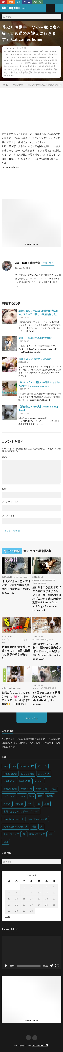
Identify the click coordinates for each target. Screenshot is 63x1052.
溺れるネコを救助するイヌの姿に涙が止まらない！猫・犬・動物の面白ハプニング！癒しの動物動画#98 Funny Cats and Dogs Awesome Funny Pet (46, 598)
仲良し (35, 63)
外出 (55, 63)
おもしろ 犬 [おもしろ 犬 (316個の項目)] (44, 773)
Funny (6, 57)
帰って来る (9, 66)
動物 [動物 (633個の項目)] (31, 796)
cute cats (42, 583)
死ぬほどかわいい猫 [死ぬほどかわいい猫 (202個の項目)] (37, 819)
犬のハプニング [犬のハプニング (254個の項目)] (11, 834)
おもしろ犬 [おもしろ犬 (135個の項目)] (9, 781)
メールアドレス (10, 502)
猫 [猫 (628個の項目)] (24, 834)
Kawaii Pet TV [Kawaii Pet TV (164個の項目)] (27, 766)
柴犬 (54, 688)
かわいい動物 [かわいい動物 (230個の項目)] (10, 788)
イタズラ (6, 639)
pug (20, 577)
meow (23, 57)
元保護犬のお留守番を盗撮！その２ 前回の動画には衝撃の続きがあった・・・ (16, 652)
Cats (46, 51)
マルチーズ (37, 688)
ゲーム (27, 2)
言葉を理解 (23, 72)
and (5, 51)
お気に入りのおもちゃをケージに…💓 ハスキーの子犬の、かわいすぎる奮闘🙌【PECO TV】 (16, 698)
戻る (17, 66)
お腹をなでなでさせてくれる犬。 (36, 358)
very (6, 60)
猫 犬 (53, 66)
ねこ (17, 63)
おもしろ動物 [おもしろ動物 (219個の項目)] (10, 773)
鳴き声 (44, 72)
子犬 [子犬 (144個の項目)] (29, 803)
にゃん (7, 63)
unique (50, 57)
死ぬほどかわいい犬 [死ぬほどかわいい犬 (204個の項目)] (13, 819)
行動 (11, 72)
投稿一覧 (47, 263)
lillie (51, 639)
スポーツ (37, 2)
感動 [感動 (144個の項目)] (46, 803)
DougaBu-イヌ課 (40, 1045)
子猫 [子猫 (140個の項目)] (38, 803)
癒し (6, 72)
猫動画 (49, 69)
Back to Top (31, 718)
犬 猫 (24, 66)
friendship (52, 54)
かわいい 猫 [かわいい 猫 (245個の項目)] (41, 788)
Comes (18, 54)
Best (25, 51)
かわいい (38, 60)
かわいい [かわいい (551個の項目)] (38, 781)
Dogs (34, 54)
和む (50, 63)
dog (29, 54)
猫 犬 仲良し (9, 69)
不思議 (28, 63)
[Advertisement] (31, 220)
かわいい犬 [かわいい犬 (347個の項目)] (26, 788)
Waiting (11, 60)
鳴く (13, 75)
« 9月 (7, 916)
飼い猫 (37, 72)
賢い (31, 72)
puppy (25, 577)
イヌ (18, 2)
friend (44, 54)
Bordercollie (38, 639)
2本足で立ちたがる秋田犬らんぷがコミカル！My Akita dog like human (46, 698)
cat (29, 51)
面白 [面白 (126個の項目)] (6, 841)
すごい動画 (21, 48)
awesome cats (38, 580)
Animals (19, 51)
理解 (55, 69)
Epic (39, 54)
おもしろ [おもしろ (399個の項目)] (42, 766)
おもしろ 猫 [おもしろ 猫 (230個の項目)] (24, 781)
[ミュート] (51, 965)
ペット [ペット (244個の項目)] (22, 796)
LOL (17, 57)
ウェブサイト (8, 515)
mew (29, 57)
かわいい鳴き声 (50, 60)
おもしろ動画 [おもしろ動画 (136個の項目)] (27, 773)
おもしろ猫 (21, 60)
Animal (11, 51)
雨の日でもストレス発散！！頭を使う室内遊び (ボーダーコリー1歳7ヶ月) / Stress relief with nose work (46, 651)
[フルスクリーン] (57, 965)
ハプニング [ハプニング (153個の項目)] (9, 796)
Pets (34, 57)
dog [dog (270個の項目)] (14, 766)
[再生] (6, 965)
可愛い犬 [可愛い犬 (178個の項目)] (18, 803)
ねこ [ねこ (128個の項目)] (54, 788)
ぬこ (13, 63)
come (11, 54)
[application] (31, 952)
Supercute (41, 57)
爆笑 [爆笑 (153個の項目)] (34, 826)
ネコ (11, 2)
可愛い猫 (43, 63)
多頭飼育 (47, 688)
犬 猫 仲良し (33, 66)
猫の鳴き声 (31, 69)
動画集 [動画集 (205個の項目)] (50, 796)
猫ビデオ (41, 69)
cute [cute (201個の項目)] (6, 766)
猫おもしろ (20, 69)
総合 (4, 2)
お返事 (30, 60)
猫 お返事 (46, 66)
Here (12, 57)
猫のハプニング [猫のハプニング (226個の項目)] (37, 834)
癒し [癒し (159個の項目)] (51, 834)
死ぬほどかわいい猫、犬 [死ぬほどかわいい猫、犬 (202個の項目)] (16, 826)
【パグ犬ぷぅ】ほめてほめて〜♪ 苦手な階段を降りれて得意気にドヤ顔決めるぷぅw (16, 587)
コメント (6, 457)
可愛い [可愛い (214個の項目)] (7, 803)
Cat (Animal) (37, 51)
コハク (14, 639)
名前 (4, 489)
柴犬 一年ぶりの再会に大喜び (34, 337)
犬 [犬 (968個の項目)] (41, 826)
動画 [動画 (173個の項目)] (40, 796)
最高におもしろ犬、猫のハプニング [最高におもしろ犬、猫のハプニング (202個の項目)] (21, 811)
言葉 (15, 72)
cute (25, 54)
